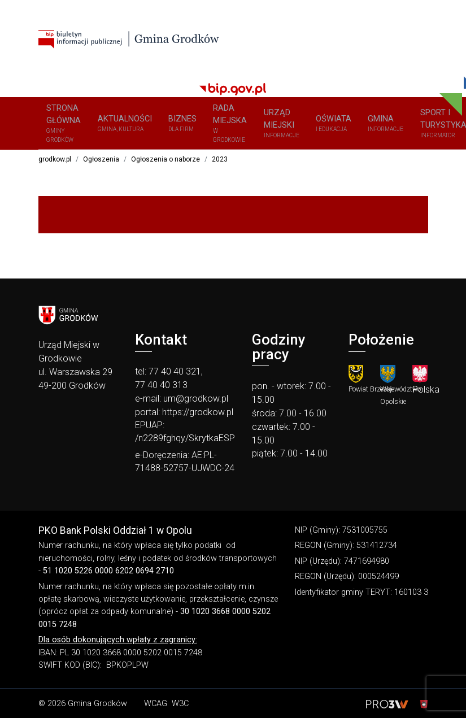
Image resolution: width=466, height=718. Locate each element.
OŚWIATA (279, 125)
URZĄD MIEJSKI (235, 126)
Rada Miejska (190, 125)
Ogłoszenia (101, 163)
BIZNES (151, 125)
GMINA (323, 125)
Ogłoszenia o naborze (165, 163)
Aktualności (106, 125)
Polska (425, 393)
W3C (180, 707)
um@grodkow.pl (195, 402)
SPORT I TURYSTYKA (370, 126)
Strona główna (58, 125)
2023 (220, 163)
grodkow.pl (54, 163)
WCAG (155, 707)
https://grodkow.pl (197, 415)
